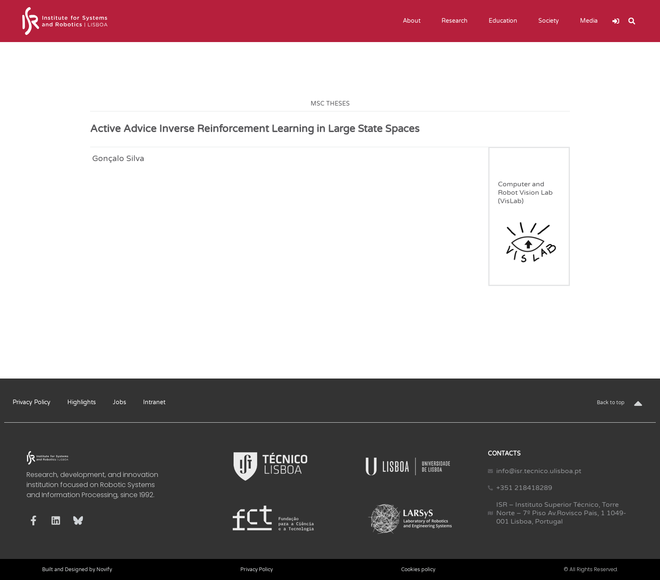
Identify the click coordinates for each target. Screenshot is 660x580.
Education (505, 21)
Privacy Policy (32, 402)
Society (550, 21)
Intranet (154, 402)
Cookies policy (418, 569)
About (414, 21)
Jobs (119, 402)
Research (457, 21)
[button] (631, 21)
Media (591, 21)
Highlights (81, 402)
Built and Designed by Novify (77, 569)
